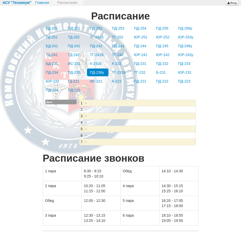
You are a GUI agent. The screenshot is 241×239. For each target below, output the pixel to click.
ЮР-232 (52, 81)
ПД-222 (162, 81)
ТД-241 (52, 55)
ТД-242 (74, 55)
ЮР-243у (186, 55)
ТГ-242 (117, 55)
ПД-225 (74, 90)
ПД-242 (96, 46)
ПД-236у (97, 72)
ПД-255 (162, 28)
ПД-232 (162, 64)
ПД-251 (74, 28)
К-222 (116, 81)
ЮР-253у (186, 37)
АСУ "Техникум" (17, 3)
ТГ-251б (97, 37)
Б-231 (161, 72)
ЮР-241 (141, 55)
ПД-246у (185, 46)
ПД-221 (140, 81)
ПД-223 (184, 81)
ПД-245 (162, 46)
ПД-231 (140, 64)
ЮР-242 (163, 55)
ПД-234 (52, 72)
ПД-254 (140, 28)
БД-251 (52, 28)
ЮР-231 (185, 72)
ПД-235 (74, 72)
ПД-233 (184, 64)
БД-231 (52, 64)
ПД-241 (74, 46)
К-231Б (96, 64)
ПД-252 (96, 28)
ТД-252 (74, 37)
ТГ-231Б (119, 72)
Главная (42, 3)
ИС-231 (74, 64)
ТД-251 (52, 37)
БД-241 (52, 46)
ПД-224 (52, 90)
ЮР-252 (163, 37)
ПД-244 (140, 46)
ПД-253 (118, 28)
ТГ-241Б (97, 55)
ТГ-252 (117, 37)
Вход (232, 2)
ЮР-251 (141, 37)
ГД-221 (73, 81)
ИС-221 (96, 81)
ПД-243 (118, 46)
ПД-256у (185, 28)
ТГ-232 (140, 72)
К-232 (116, 64)
